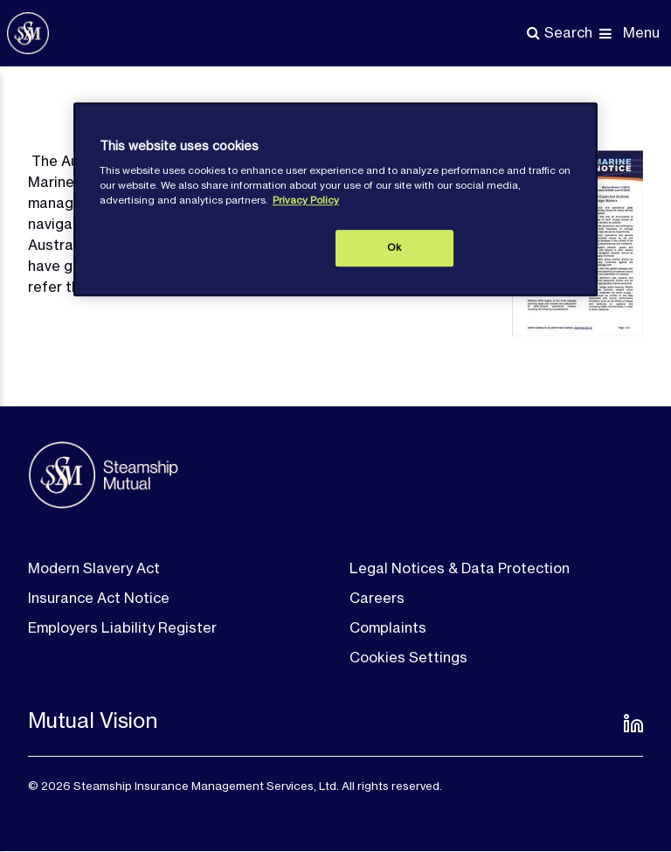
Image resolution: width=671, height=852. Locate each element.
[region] (335, 199)
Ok (394, 247)
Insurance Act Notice (98, 597)
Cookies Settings (408, 657)
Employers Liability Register (122, 627)
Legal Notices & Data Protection (459, 568)
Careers (377, 597)
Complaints (387, 627)
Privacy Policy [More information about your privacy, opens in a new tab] (306, 200)
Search (568, 32)
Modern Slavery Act (94, 568)
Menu (641, 32)
